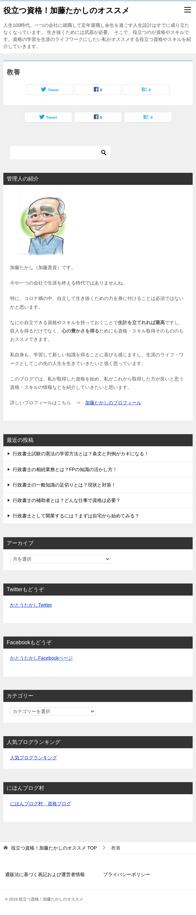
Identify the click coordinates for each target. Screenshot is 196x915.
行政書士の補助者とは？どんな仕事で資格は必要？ (67, 500)
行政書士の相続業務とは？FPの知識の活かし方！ (65, 469)
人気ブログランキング (33, 757)
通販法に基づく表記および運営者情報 (45, 874)
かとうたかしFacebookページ (41, 658)
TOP (54, 848)
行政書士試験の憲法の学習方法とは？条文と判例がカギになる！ (81, 453)
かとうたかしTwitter (31, 605)
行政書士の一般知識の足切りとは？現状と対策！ (64, 485)
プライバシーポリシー (126, 874)
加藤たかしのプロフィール (113, 402)
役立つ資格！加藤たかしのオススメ (66, 9)
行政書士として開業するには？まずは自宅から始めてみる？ (76, 515)
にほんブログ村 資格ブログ (40, 803)
